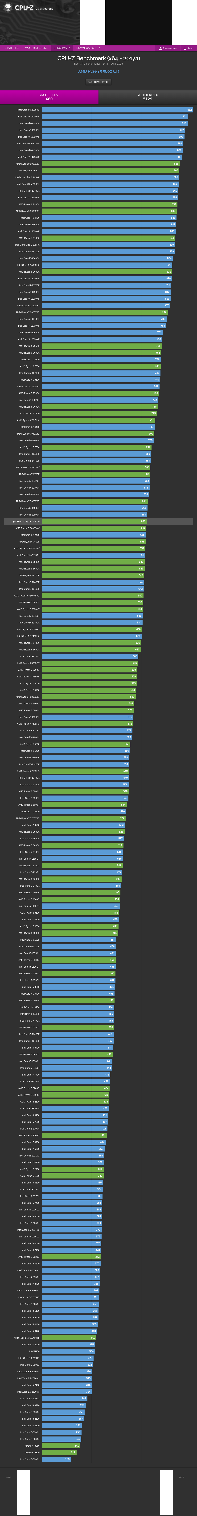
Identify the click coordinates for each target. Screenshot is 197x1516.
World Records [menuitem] (36, 47)
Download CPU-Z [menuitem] (88, 47)
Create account (169, 48)
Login (190, 48)
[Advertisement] (138, 22)
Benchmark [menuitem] (62, 47)
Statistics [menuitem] (12, 47)
